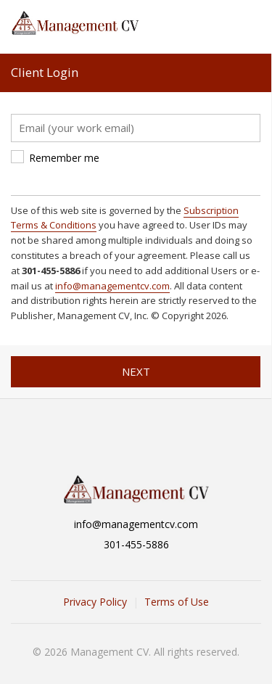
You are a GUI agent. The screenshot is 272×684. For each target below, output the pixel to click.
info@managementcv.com (112, 285)
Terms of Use (176, 602)
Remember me (64, 158)
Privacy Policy (95, 602)
